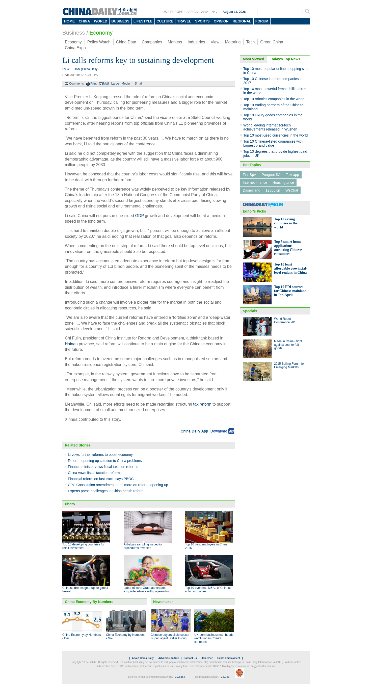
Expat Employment (228, 658)
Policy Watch (99, 42)
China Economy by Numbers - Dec (81, 636)
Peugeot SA (271, 175)
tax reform (202, 404)
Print (93, 83)
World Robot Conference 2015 (285, 320)
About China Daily (143, 658)
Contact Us (190, 658)
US (165, 12)
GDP (139, 216)
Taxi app (292, 175)
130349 (225, 676)
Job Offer (206, 658)
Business (73, 33)
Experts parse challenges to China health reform (106, 491)
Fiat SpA (249, 175)
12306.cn (272, 190)
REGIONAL (242, 21)
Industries (196, 42)
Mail (106, 83)
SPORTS (202, 21)
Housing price (283, 182)
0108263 (180, 676)
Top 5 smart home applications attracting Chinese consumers (288, 248)
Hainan (71, 344)
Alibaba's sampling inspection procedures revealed (143, 546)
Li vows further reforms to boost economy (100, 455)
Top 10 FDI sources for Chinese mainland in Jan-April (290, 291)
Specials (250, 311)
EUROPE (176, 12)
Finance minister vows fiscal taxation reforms (103, 467)
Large (115, 83)
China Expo (75, 48)
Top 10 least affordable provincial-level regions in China (290, 268)
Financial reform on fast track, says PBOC (101, 479)
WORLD (100, 21)
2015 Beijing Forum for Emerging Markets (289, 365)
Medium (126, 83)
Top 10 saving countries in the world (286, 223)
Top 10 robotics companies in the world (273, 99)
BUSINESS (120, 21)
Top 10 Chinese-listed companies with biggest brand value (273, 143)
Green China (271, 42)
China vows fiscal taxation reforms (94, 473)
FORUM (261, 21)
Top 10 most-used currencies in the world (275, 135)
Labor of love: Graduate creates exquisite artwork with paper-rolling (147, 589)
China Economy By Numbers (89, 602)
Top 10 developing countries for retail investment (83, 546)
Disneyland (251, 190)
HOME (69, 21)
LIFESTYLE (143, 21)
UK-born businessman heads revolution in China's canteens (213, 638)
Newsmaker (163, 602)
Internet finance (255, 182)
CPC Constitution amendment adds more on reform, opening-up (118, 485)
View (215, 42)
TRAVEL (184, 21)
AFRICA (192, 12)
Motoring (233, 42)
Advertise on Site (168, 658)
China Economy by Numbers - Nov (125, 636)
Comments (76, 83)
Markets (175, 42)
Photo (70, 504)
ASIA (204, 12)
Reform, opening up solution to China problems (105, 461)
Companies (152, 42)
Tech (250, 42)
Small (138, 83)
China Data (126, 42)
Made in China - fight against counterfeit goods (288, 344)
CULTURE (164, 21)
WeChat (291, 190)
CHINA (84, 21)
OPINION (221, 21)
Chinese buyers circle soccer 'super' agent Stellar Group (170, 636)
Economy (101, 33)
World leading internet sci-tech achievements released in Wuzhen (270, 127)
